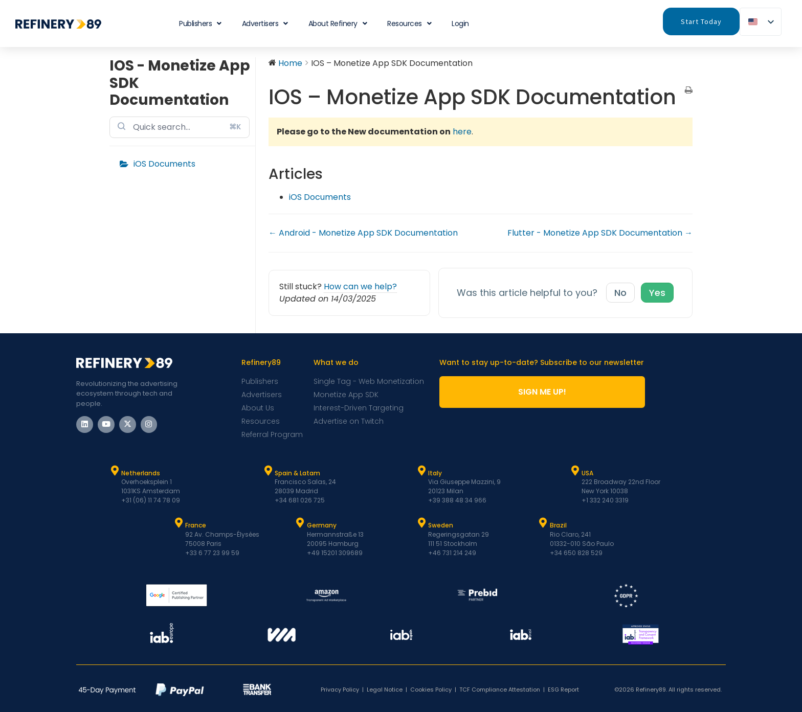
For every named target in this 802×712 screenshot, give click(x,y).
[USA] (575, 471)
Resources (409, 23)
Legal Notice (385, 689)
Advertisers (265, 23)
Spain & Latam (297, 473)
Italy (435, 473)
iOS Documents (164, 164)
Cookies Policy (431, 689)
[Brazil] (543, 523)
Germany (322, 525)
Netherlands (140, 473)
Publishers (200, 23)
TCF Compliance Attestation (499, 689)
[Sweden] (421, 523)
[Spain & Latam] (268, 471)
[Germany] (300, 523)
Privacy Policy (340, 689)
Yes (657, 292)
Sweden (440, 525)
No (620, 292)
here (462, 131)
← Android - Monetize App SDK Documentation (363, 233)
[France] (178, 523)
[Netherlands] (114, 471)
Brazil (558, 525)
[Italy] (421, 471)
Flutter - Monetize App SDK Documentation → (600, 233)
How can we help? (360, 286)
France (195, 525)
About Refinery (337, 23)
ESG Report (563, 689)
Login (460, 23)
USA (587, 473)
